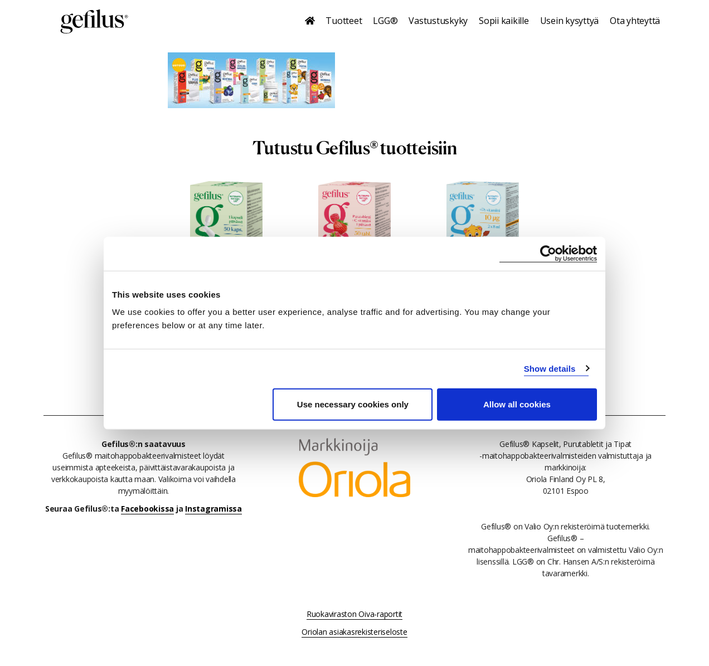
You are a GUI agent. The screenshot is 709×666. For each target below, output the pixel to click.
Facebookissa (147, 508)
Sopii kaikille (504, 20)
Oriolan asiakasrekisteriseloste (354, 631)
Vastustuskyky (438, 20)
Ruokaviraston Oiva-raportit (354, 614)
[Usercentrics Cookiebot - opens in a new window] (548, 253)
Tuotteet (344, 20)
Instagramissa (213, 508)
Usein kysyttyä (569, 20)
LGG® (385, 20)
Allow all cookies (517, 404)
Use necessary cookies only (353, 404)
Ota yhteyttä (635, 20)
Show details (550, 368)
